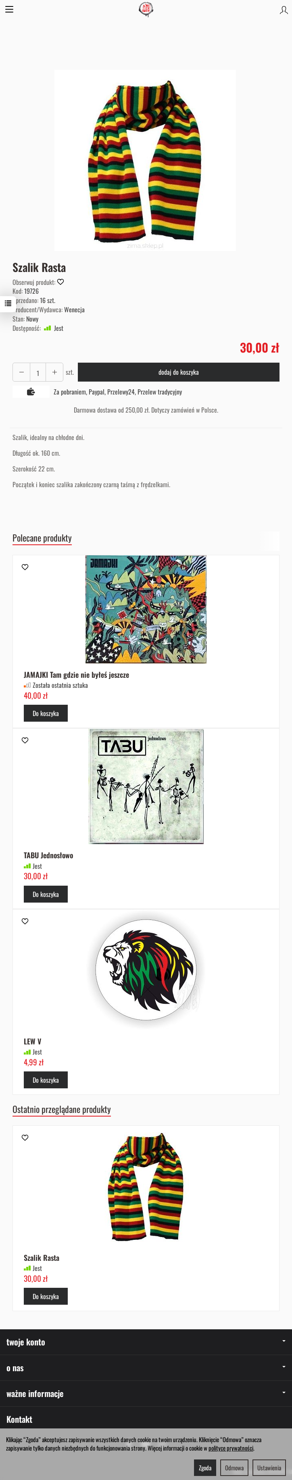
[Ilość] (38, 372)
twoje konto (146, 1341)
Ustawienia (269, 1467)
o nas (146, 1367)
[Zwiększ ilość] (21, 372)
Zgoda (205, 1467)
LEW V (32, 1041)
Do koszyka (46, 713)
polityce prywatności (231, 1447)
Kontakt (19, 1419)
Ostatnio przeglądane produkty (62, 1109)
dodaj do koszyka (179, 372)
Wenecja (74, 309)
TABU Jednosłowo (49, 854)
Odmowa (234, 1467)
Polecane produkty (42, 537)
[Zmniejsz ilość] (54, 372)
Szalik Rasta (41, 1257)
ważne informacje (146, 1393)
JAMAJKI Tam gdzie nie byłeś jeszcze (76, 674)
